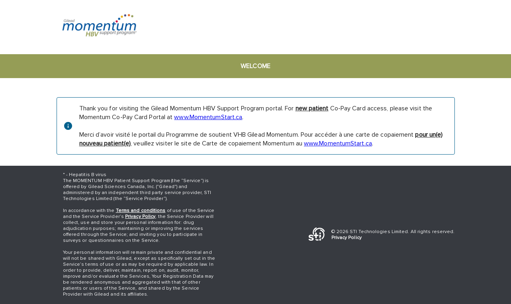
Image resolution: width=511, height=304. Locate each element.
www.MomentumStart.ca (208, 117)
